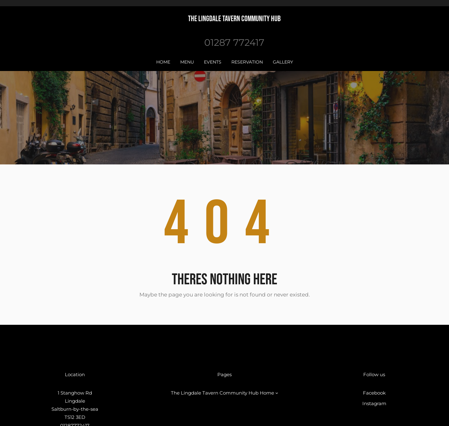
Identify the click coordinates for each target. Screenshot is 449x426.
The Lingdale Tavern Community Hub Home (222, 393)
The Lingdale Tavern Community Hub (234, 19)
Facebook (374, 393)
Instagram (374, 403)
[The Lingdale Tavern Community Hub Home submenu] (276, 392)
